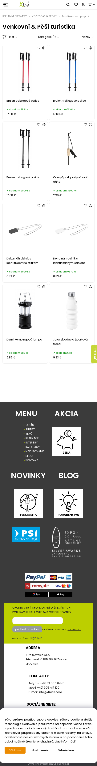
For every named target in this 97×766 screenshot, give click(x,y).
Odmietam (67, 750)
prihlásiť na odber (27, 629)
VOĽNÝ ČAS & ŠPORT (44, 16)
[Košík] (92, 4)
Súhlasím (15, 750)
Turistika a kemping (74, 16)
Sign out (36, 638)
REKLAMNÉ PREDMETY (14, 16)
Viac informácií (65, 741)
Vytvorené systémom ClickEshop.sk (48, 763)
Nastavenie (40, 750)
